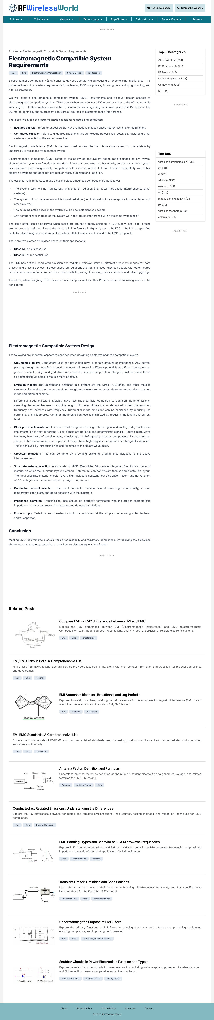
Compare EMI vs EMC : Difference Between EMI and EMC (102, 621)
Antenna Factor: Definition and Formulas (89, 768)
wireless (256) (166, 180)
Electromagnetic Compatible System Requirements (54, 51)
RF (43, 8)
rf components (69, 898)
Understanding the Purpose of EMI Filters (90, 922)
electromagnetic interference (97, 938)
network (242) (166, 186)
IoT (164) (163, 90)
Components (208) (169, 84)
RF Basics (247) (167, 72)
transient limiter (102, 898)
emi (24, 73)
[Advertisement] (107, 38)
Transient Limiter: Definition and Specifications (94, 882)
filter (74, 938)
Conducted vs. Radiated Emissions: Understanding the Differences (63, 808)
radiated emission (44, 825)
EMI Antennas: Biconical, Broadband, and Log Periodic (99, 695)
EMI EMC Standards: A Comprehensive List (45, 735)
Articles (13, 51)
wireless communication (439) (176, 161)
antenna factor (83, 785)
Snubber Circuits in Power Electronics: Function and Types (103, 962)
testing (39, 678)
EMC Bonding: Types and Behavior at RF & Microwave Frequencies (109, 842)
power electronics (70, 978)
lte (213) (163, 204)
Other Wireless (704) (170, 60)
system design (74, 73)
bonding (96, 858)
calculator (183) (167, 217)
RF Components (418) (171, 66)
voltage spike (113, 978)
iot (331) (163, 168)
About (64, 1008)
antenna (76, 711)
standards (41, 751)
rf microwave (79, 858)
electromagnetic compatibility (46, 73)
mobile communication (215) (174, 198)
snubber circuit (93, 978)
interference (94, 73)
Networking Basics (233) (172, 78)
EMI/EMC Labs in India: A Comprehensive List (47, 661)
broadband (92, 711)
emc (13, 73)
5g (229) (163, 192)
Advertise (130, 1008)
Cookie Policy (108, 1008)
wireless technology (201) (173, 210)
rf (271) (162, 174)
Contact (149, 1008)
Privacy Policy (84, 1008)
